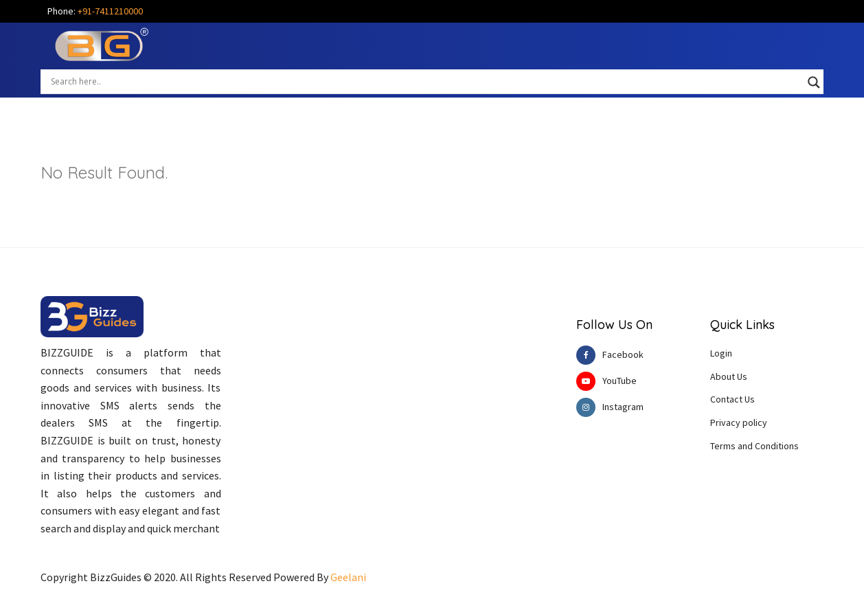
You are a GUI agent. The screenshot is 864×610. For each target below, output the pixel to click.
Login (721, 353)
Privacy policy (738, 422)
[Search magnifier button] (813, 82)
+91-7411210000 (110, 11)
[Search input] (426, 81)
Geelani (348, 577)
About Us (728, 376)
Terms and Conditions (754, 446)
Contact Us (732, 399)
